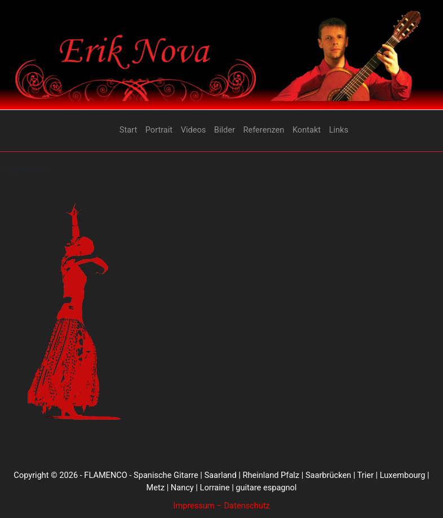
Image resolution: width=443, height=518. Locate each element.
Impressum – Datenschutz (221, 506)
